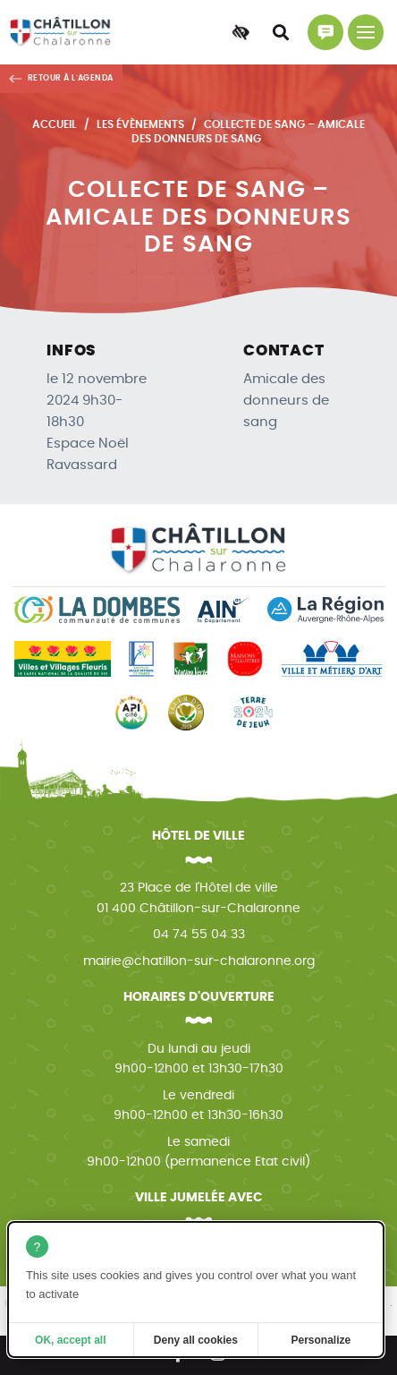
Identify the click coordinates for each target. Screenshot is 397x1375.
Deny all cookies (196, 1340)
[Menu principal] (366, 32)
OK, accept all (70, 1340)
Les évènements (140, 124)
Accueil (54, 124)
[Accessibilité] (240, 32)
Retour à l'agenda (71, 78)
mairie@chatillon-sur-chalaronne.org (199, 961)
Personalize (321, 1340)
